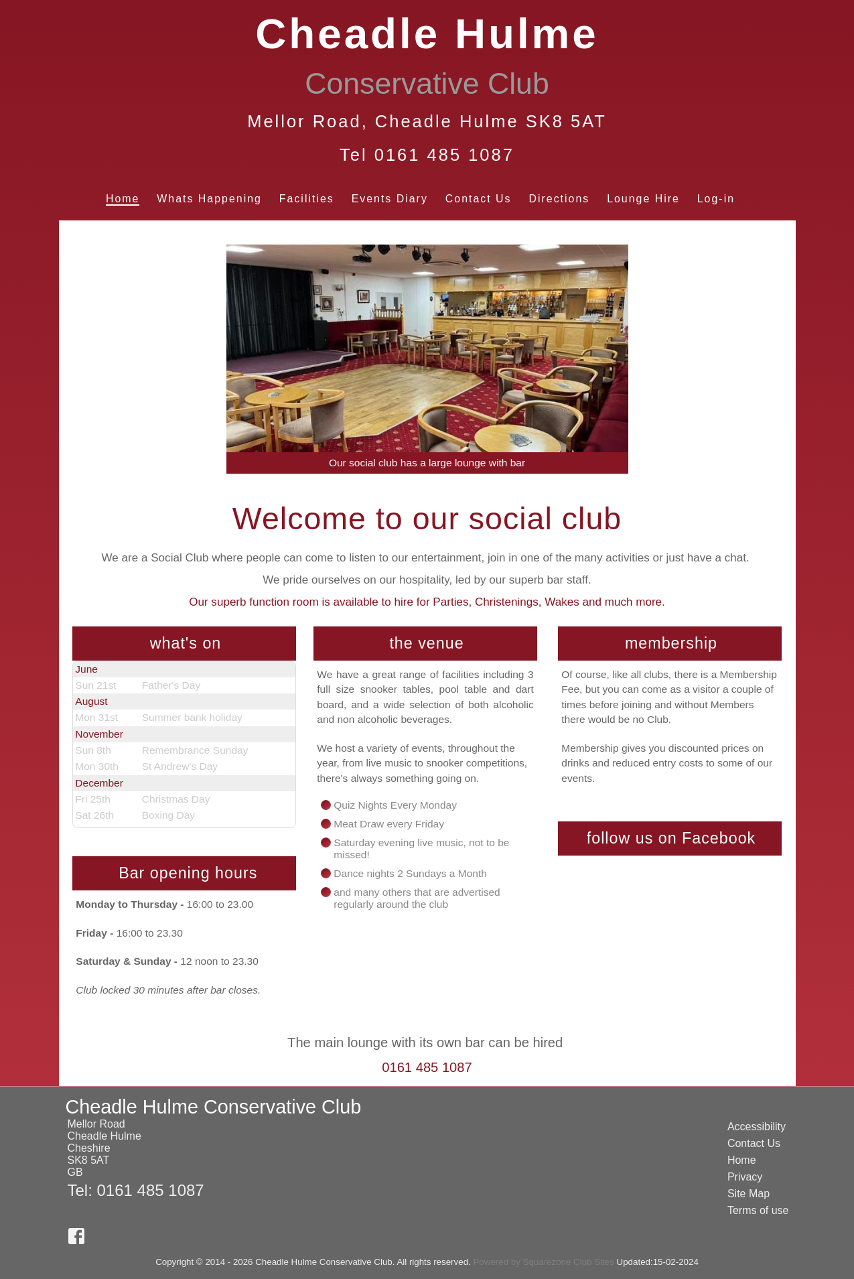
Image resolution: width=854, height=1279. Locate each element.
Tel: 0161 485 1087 (136, 1190)
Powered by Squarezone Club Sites (543, 1262)
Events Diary (390, 198)
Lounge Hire (643, 198)
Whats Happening (209, 198)
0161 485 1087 (427, 1067)
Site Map (748, 1193)
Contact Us (478, 198)
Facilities (306, 198)
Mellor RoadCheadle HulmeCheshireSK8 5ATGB (104, 1148)
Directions (558, 198)
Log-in (716, 198)
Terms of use (758, 1210)
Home (122, 198)
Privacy (744, 1177)
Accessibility (756, 1126)
